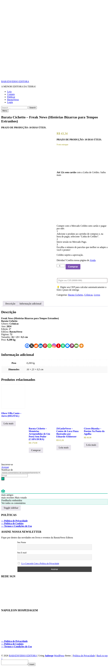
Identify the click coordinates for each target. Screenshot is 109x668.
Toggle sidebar (11, 508)
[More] (81, 346)
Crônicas (88, 295)
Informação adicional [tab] (30, 303)
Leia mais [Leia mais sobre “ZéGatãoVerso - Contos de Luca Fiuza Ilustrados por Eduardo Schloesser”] (64, 447)
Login (10, 102)
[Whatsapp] (49, 346)
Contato (11, 94)
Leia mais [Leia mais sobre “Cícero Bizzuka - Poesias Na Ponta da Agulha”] (91, 445)
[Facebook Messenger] (67, 346)
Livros (97, 295)
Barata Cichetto (75, 295)
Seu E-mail (22, 553)
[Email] (76, 346)
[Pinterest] (45, 346)
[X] (31, 346)
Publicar (11, 97)
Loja (9, 91)
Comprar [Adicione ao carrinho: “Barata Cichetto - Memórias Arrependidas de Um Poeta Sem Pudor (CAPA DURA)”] (36, 450)
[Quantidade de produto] (61, 265)
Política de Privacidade (84, 655)
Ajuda (93, 260)
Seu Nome (21, 542)
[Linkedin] (40, 346)
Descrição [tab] (10, 303)
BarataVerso (13, 99)
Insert (34, 665)
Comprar (73, 266)
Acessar (5, 467)
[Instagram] (54, 346)
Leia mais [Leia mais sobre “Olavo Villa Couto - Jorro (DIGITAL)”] (8, 423)
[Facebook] (27, 346)
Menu (4, 111)
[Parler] (72, 346)
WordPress (59, 655)
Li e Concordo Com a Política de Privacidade (40, 563)
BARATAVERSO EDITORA (15, 81)
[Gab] (63, 346)
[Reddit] (36, 346)
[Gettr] (58, 346)
